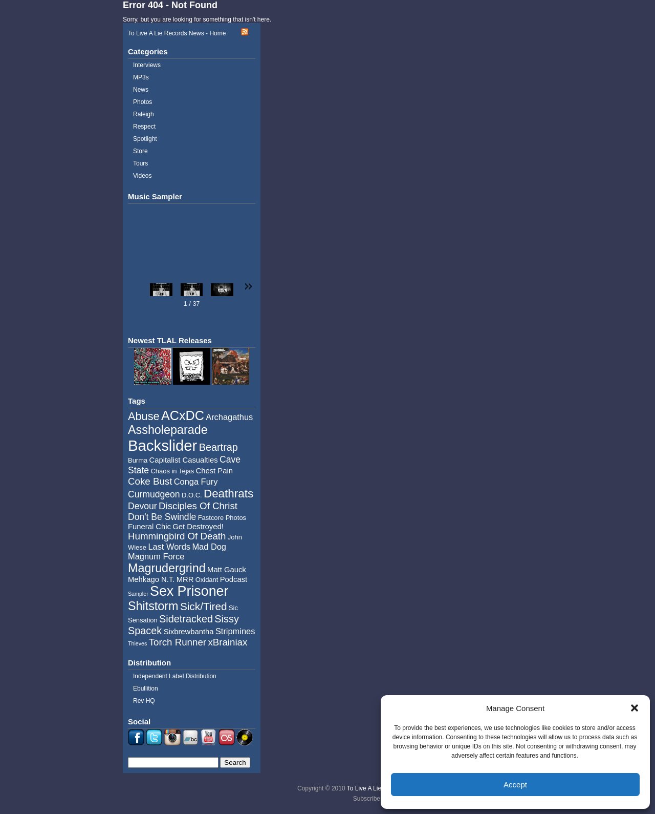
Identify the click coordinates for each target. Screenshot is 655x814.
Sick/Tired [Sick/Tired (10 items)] (203, 606)
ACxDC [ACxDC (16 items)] (182, 415)
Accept (515, 784)
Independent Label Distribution (174, 676)
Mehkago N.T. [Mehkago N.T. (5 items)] (151, 579)
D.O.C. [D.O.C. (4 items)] (192, 495)
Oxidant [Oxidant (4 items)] (207, 579)
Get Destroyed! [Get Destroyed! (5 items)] (198, 527)
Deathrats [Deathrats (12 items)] (228, 493)
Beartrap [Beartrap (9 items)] (218, 447)
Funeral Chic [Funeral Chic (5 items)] (149, 527)
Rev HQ (144, 700)
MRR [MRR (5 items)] (185, 579)
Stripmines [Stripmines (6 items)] (235, 631)
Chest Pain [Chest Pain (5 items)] (214, 471)
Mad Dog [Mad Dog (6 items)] (209, 546)
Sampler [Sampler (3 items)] (138, 594)
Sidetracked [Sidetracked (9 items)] (186, 618)
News (140, 89)
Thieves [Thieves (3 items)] (137, 643)
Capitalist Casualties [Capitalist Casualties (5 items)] (183, 460)
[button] (634, 708)
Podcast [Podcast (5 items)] (233, 579)
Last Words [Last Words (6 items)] (169, 546)
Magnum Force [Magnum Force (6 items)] (156, 556)
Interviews (147, 65)
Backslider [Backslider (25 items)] (162, 445)
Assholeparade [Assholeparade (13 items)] (168, 429)
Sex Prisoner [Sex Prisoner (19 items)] (189, 591)
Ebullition (145, 688)
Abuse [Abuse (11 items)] (144, 416)
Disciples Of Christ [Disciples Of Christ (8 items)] (198, 505)
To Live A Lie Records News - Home (177, 33)
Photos (142, 102)
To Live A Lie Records (376, 788)
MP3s (141, 77)
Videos (142, 175)
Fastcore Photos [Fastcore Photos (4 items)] (222, 517)
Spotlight (145, 138)
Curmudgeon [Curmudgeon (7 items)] (154, 494)
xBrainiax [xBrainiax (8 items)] (227, 642)
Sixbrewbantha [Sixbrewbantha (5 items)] (189, 632)
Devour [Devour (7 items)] (142, 506)
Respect (144, 126)
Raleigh (143, 114)
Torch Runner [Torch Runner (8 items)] (177, 642)
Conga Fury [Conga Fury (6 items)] (196, 481)
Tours (140, 163)
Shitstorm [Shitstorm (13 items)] (153, 606)
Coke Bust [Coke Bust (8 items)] (150, 481)
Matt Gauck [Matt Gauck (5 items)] (226, 570)
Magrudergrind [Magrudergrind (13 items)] (167, 568)
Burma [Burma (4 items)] (137, 460)
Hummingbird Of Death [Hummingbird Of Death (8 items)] (177, 536)
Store (140, 151)
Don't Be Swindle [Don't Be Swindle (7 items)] (162, 517)
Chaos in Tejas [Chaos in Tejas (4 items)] (172, 471)
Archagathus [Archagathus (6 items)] (229, 417)
